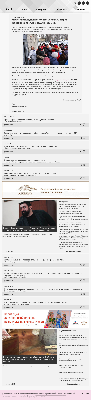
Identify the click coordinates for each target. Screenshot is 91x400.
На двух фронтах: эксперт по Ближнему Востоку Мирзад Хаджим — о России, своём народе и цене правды (29, 228)
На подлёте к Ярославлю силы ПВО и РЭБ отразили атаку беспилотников (73, 351)
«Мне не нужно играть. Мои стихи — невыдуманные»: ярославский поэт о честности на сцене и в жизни (72, 223)
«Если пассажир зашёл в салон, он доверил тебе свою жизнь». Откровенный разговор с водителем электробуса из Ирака (73, 243)
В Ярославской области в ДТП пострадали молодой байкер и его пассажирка (73, 378)
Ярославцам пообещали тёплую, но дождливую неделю (29, 118)
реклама (82, 9)
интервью (41, 9)
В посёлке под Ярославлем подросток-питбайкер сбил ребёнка (72, 358)
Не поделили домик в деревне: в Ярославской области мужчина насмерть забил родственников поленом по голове (28, 358)
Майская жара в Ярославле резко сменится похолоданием (30, 172)
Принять (84, 394)
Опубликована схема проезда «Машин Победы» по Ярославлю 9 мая (34, 258)
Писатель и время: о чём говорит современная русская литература (70, 210)
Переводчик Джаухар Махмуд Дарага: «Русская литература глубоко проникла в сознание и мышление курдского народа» (73, 216)
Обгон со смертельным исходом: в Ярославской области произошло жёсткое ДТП (40, 132)
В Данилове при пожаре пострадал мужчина (71, 371)
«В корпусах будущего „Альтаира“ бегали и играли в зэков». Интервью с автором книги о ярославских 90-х (73, 236)
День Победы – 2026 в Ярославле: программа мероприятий (30, 145)
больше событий (73, 383)
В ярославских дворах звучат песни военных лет (25, 158)
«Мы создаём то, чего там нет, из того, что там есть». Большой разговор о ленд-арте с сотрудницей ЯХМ (73, 229)
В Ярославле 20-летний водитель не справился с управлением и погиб (35, 301)
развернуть (8, 123)
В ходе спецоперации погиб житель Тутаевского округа (71, 365)
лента (23, 9)
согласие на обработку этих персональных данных (51, 395)
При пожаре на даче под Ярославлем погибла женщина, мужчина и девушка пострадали (43, 287)
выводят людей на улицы (63, 78)
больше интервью (73, 250)
